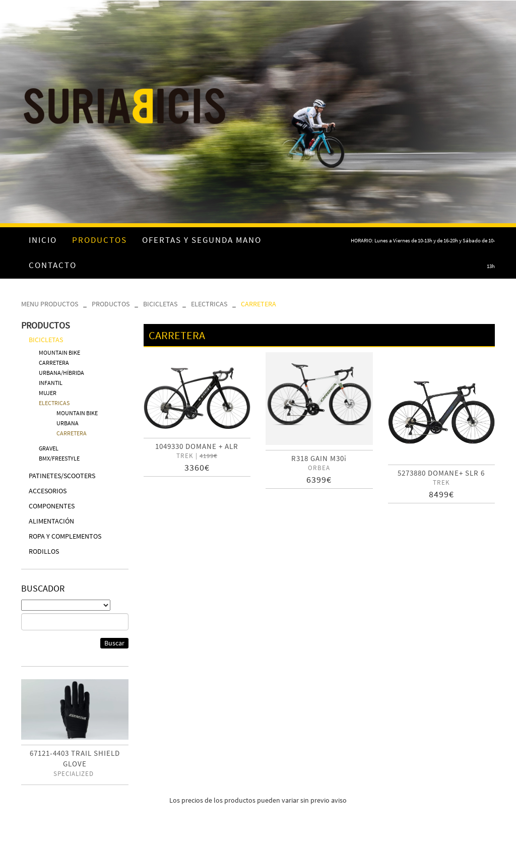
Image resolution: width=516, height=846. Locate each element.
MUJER (47, 393)
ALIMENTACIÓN (51, 521)
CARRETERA (258, 303)
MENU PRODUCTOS (49, 303)
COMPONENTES (52, 505)
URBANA (67, 423)
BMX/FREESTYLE (59, 458)
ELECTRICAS (209, 303)
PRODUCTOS (111, 303)
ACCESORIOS (48, 490)
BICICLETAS (160, 303)
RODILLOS (44, 551)
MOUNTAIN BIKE (59, 352)
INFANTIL (50, 382)
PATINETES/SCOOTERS (62, 475)
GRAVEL (48, 448)
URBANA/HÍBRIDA (61, 372)
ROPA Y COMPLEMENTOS (65, 536)
